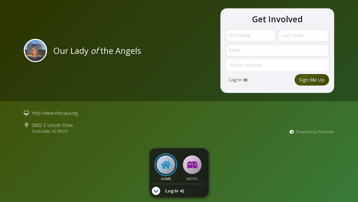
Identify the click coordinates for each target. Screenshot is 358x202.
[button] (238, 80)
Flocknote (326, 131)
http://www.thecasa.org (55, 113)
